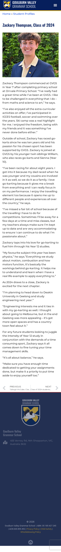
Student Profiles (24, 13)
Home (6, 13)
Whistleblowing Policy (30, 532)
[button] (55, 5)
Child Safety (46, 529)
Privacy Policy (33, 529)
